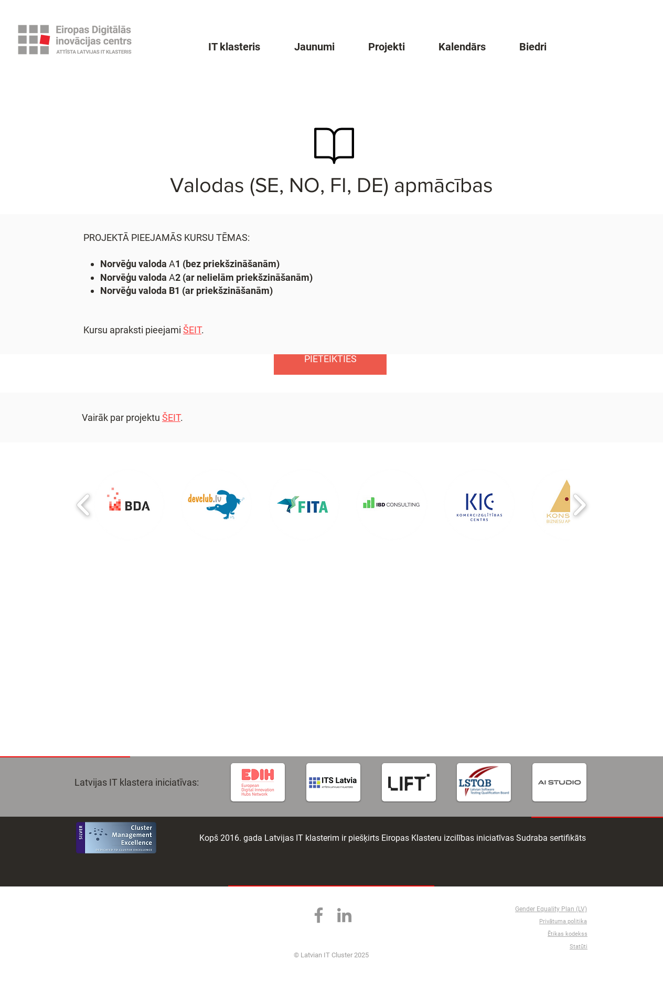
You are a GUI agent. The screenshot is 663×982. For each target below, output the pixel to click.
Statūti (578, 946)
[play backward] (83, 504)
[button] (129, 505)
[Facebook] (318, 915)
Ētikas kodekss (567, 934)
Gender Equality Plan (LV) (551, 909)
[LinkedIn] (344, 915)
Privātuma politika (563, 921)
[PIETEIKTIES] (330, 359)
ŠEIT (171, 417)
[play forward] (579, 504)
